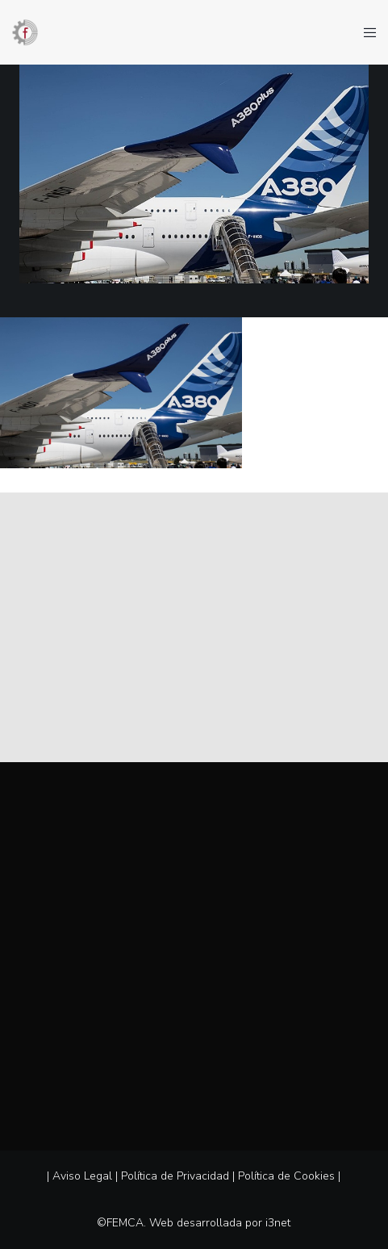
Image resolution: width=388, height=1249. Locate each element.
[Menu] (365, 32)
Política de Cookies (286, 1176)
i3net (277, 1222)
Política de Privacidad (175, 1176)
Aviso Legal (82, 1176)
